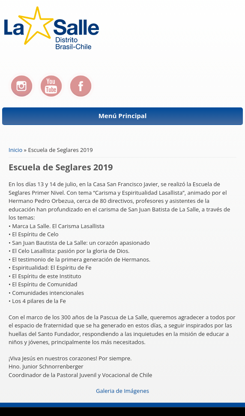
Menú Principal (123, 115)
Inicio (15, 150)
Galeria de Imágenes (122, 391)
